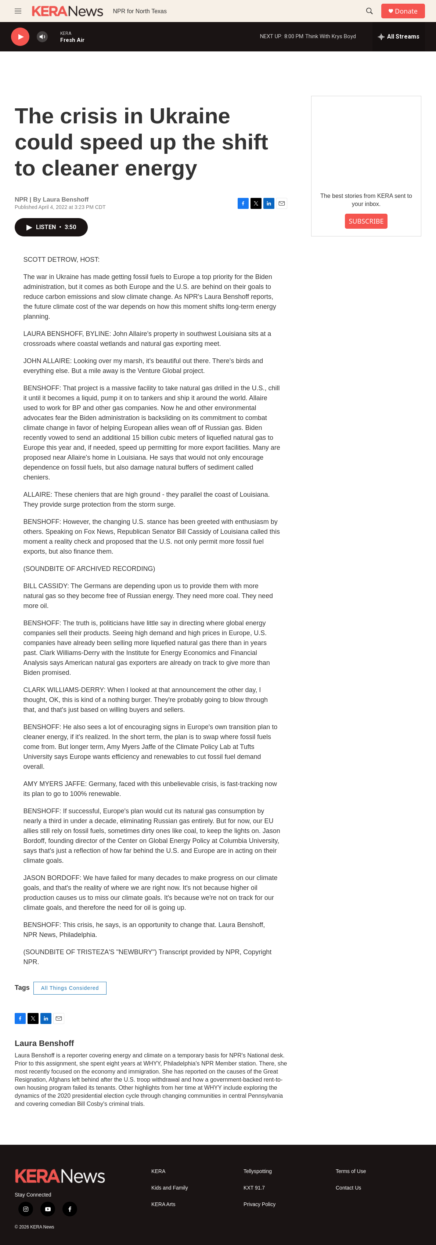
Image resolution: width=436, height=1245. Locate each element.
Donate (406, 11)
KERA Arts (163, 1204)
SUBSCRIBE (366, 221)
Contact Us (348, 1188)
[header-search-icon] (369, 11)
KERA (158, 1171)
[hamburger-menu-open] (18, 11)
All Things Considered (70, 988)
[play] (20, 37)
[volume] (42, 37)
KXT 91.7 (254, 1188)
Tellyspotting (258, 1171)
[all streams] (398, 36)
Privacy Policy (259, 1204)
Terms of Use (351, 1171)
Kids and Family (169, 1188)
